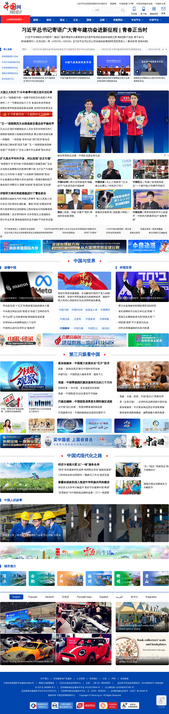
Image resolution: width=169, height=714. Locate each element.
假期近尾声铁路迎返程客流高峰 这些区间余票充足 (26, 108)
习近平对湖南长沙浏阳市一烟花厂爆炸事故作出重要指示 (55, 37)
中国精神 (64, 328)
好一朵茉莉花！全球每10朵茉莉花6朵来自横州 (24, 489)
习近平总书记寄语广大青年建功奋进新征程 (70, 30)
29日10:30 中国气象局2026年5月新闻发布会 (122, 49)
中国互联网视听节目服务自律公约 (19, 683)
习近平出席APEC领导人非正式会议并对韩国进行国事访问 (70, 229)
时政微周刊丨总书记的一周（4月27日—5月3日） (47, 41)
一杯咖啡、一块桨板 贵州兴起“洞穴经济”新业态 (25, 139)
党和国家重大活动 (10, 56)
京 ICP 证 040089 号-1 (45, 687)
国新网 (113, 4)
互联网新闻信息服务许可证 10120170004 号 (80, 687)
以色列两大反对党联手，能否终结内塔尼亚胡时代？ (141, 298)
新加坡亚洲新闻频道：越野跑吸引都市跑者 (142, 412)
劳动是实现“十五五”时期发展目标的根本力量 (26, 305)
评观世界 (126, 267)
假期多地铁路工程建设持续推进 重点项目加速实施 (26, 134)
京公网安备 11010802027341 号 (119, 687)
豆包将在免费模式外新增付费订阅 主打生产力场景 (26, 169)
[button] (167, 120)
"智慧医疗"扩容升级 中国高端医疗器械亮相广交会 (26, 163)
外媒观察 (7, 388)
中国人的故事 (13, 500)
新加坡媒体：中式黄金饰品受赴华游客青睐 (142, 407)
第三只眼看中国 (84, 354)
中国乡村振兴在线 (144, 4)
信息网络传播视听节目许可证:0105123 (38, 691)
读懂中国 (10, 267)
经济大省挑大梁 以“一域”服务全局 (78, 464)
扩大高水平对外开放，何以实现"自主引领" (25, 158)
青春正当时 (134, 30)
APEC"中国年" (90, 233)
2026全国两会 (68, 233)
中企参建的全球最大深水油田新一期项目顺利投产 (26, 179)
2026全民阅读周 (113, 233)
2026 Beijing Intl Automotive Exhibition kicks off (28, 661)
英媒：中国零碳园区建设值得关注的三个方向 (85, 382)
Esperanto (151, 597)
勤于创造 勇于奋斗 (133, 37)
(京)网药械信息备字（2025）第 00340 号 (129, 691)
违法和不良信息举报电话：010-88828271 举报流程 (140, 683)
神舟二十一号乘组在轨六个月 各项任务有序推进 (25, 102)
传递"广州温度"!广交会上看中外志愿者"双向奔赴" (25, 149)
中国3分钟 (63, 182)
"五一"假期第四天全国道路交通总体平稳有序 (27, 123)
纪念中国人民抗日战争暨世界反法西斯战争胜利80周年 (28, 233)
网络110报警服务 (46, 683)
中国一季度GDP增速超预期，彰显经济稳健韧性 (12, 410)
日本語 (65, 597)
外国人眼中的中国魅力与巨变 (132, 388)
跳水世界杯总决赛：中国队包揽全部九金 (79, 155)
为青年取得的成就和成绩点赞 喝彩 (104, 37)
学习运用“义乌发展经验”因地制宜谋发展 (24, 316)
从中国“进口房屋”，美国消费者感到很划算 (80, 407)
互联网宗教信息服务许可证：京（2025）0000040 (83, 691)
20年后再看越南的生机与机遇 (133, 328)
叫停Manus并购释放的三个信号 (19, 322)
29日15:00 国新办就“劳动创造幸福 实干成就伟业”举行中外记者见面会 (64, 49)
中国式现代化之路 (84, 455)
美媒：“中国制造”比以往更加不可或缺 (77, 393)
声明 (113, 678)
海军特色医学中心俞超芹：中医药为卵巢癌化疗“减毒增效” (150, 216)
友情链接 (124, 678)
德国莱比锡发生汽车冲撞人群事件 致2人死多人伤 (26, 198)
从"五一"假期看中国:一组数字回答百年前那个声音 (26, 97)
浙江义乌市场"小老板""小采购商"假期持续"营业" (25, 174)
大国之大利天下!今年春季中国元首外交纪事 (26, 92)
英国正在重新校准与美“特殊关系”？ (136, 316)
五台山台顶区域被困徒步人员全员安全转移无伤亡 (26, 129)
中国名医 (137, 212)
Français (32, 597)
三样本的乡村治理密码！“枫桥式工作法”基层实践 (83, 475)
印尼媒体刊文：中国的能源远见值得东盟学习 (81, 412)
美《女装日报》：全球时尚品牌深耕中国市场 (143, 401)
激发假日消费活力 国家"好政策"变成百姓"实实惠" (25, 184)
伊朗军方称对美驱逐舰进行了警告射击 (23, 193)
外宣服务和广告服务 (62, 678)
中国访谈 (100, 182)
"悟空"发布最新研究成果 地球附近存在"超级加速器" (85, 469)
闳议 (60, 212)
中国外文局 (160, 4)
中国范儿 (137, 182)
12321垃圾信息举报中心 (70, 683)
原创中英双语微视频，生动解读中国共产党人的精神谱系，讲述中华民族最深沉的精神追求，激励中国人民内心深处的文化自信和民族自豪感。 (84, 297)
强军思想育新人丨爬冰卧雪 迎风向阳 (128, 41)
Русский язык (84, 597)
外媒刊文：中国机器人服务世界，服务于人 (80, 374)
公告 (105, 678)
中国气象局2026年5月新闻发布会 (75, 78)
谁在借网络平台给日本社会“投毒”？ (136, 311)
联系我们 (94, 678)
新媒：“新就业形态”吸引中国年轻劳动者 (79, 368)
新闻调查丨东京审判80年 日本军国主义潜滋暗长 (25, 214)
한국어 (134, 597)
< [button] (163, 49)
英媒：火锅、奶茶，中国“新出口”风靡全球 (142, 396)
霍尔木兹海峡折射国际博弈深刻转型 (137, 305)
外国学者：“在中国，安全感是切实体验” (79, 388)
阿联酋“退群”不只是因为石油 (133, 322)
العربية (119, 597)
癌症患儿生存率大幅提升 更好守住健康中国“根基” (84, 487)
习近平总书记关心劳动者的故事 (91, 41)
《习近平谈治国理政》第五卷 (118, 229)
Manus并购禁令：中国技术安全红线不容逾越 (23, 298)
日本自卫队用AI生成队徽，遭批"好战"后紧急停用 (25, 204)
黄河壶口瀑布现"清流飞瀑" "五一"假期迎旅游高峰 (25, 144)
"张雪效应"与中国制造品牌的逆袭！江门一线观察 (83, 492)
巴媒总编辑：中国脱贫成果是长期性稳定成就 (85, 401)
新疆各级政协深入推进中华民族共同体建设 (83, 482)
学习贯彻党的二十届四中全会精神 (19, 229)
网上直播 (8, 49)
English (16, 597)
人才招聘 (81, 678)
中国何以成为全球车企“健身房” (19, 328)
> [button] (166, 49)
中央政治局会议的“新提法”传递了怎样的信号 (26, 311)
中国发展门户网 (126, 4)
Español (104, 597)
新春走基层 (135, 233)
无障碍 (161, 701)
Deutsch (49, 597)
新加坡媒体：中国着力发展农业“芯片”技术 (83, 363)
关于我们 (44, 678)
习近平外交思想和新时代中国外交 (92, 4)
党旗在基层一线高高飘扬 (151, 229)
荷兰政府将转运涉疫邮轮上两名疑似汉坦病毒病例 (26, 209)
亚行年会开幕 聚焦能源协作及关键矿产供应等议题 (26, 219)
